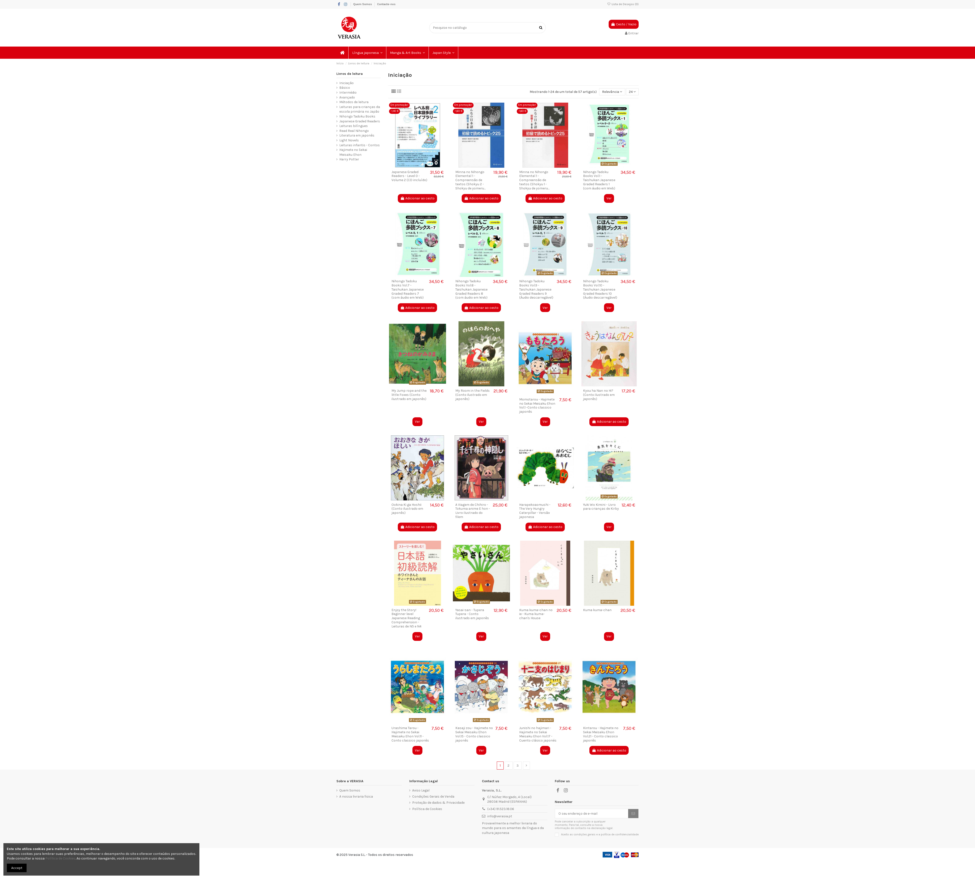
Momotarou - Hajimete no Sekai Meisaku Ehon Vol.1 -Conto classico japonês (537, 405)
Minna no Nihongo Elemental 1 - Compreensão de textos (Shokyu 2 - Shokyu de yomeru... (470, 180)
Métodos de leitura (354, 102)
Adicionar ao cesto (417, 198)
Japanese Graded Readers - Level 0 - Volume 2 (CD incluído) (409, 176)
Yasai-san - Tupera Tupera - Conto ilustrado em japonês (472, 614)
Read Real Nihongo (354, 131)
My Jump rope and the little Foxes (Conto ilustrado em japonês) (409, 395)
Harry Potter (349, 159)
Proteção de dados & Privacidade (438, 803)
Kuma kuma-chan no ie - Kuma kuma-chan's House (536, 614)
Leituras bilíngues (353, 126)
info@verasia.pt (499, 816)
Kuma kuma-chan (597, 610)
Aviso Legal (420, 790)
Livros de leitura (349, 74)
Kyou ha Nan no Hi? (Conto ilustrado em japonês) (599, 395)
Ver (609, 198)
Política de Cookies (427, 809)
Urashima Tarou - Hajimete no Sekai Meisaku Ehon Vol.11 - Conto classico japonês (410, 734)
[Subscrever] (633, 813)
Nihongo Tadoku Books (357, 116)
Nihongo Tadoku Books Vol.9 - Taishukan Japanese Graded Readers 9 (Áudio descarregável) (536, 289)
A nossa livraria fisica (356, 796)
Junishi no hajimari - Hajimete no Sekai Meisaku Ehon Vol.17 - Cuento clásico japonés (537, 734)
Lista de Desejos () (623, 4)
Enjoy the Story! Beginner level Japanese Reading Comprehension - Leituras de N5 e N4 (406, 618)
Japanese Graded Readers (359, 121)
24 (632, 92)
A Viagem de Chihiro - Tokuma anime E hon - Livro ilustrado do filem (472, 511)
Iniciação (346, 83)
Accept (16, 868)
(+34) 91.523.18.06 (500, 809)
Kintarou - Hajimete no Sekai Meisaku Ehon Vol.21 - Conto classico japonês (600, 734)
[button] (367, 53)
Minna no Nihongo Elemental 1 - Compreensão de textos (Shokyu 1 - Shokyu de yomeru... (534, 180)
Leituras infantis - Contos (359, 145)
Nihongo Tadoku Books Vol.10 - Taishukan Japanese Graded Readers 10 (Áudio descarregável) (600, 289)
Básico (344, 88)
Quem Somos (363, 4)
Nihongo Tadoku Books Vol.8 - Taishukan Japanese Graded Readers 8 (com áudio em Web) (471, 289)
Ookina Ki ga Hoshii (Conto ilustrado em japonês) (407, 509)
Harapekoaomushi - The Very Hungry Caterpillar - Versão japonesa (534, 511)
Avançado (347, 97)
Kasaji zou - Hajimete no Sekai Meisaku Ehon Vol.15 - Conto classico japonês (474, 734)
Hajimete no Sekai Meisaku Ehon (353, 152)
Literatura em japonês (356, 135)
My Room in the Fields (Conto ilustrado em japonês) (472, 395)
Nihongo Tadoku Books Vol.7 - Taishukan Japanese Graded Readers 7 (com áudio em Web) (407, 289)
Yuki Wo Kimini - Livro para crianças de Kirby (601, 507)
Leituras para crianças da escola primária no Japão (359, 109)
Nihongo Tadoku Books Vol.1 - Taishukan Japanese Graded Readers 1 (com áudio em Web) (599, 180)
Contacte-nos (386, 4)
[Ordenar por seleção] (612, 91)
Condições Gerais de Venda (433, 796)
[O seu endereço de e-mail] (591, 813)
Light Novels (349, 140)
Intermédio (348, 92)
